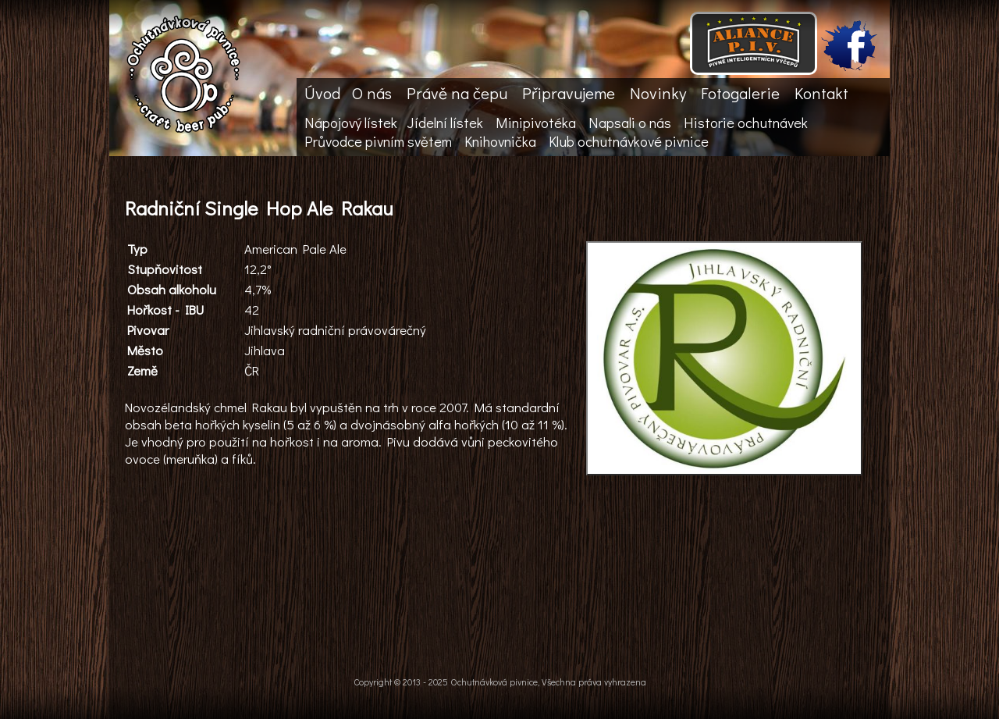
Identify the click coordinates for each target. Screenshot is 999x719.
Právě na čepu (457, 93)
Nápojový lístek (350, 122)
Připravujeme (568, 93)
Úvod (322, 93)
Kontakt (821, 93)
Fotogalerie (740, 93)
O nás (372, 93)
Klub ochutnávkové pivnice (629, 141)
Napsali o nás (629, 122)
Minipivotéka (536, 122)
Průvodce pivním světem (378, 141)
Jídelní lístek (445, 122)
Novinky (658, 93)
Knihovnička (500, 141)
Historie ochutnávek (746, 122)
